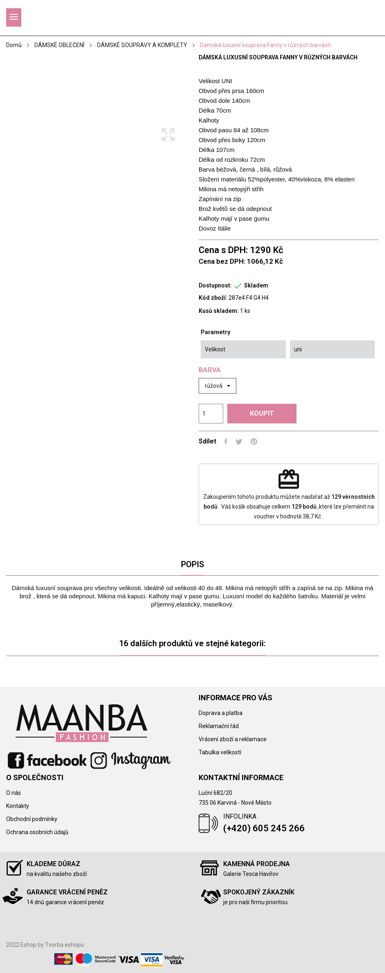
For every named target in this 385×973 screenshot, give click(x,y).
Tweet (239, 441)
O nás (13, 793)
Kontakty (17, 806)
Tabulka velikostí (220, 752)
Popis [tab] (192, 564)
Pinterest (254, 441)
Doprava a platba (220, 713)
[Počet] (211, 413)
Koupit (262, 413)
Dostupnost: (215, 285)
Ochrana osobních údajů (37, 832)
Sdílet (225, 441)
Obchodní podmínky (31, 819)
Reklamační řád (219, 726)
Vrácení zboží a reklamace (233, 739)
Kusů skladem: (219, 311)
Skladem (256, 285)
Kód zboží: (213, 297)
